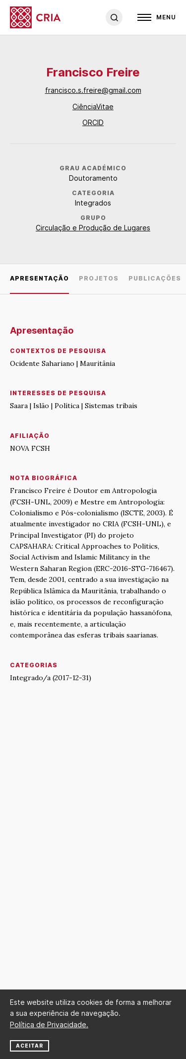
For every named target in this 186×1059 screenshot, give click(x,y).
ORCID (93, 122)
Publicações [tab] (154, 278)
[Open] (156, 17)
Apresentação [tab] (39, 278)
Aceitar (29, 1046)
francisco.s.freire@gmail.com (93, 90)
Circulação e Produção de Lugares (93, 227)
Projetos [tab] (99, 278)
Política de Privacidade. (49, 1024)
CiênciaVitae (93, 106)
